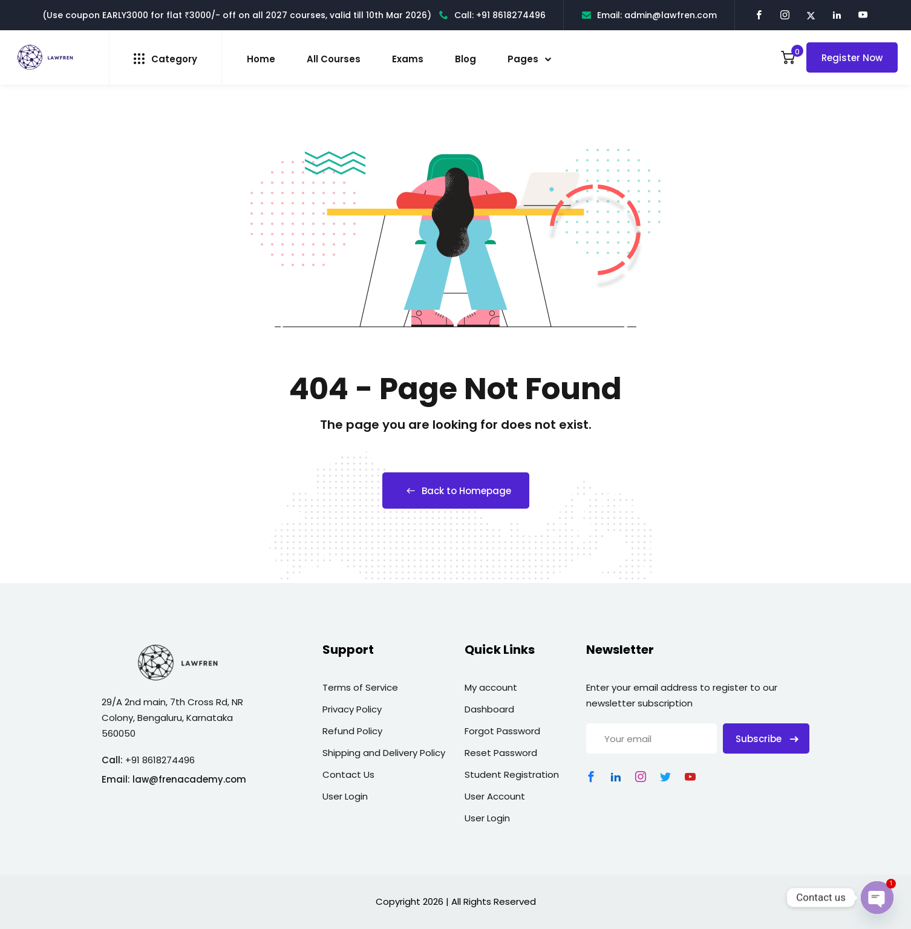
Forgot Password (502, 731)
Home (261, 59)
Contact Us (348, 774)
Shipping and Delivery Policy (383, 752)
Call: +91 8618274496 (492, 15)
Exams (407, 59)
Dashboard (489, 709)
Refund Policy (352, 731)
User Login (345, 796)
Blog (465, 59)
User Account (495, 796)
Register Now (852, 57)
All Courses (334, 59)
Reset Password (501, 752)
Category (165, 59)
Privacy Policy (352, 709)
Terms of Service (360, 687)
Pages (523, 59)
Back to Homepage (455, 490)
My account (491, 687)
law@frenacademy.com (189, 779)
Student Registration (512, 774)
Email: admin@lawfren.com (649, 15)
